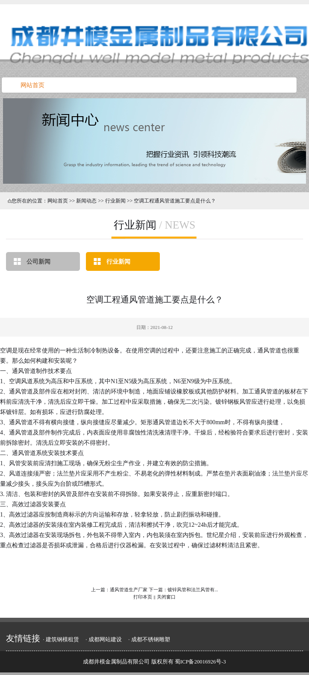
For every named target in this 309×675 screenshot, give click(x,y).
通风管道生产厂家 (128, 589)
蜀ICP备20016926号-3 (200, 662)
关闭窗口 (166, 596)
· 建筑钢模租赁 (61, 640)
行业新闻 (118, 261)
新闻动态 (86, 201)
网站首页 (57, 201)
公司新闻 (38, 261)
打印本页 (142, 596)
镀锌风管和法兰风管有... (193, 589)
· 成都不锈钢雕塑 (149, 640)
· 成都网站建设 (103, 640)
